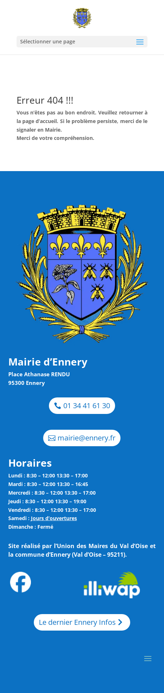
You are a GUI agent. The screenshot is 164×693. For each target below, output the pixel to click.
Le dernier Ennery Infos (77, 622)
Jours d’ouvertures (54, 518)
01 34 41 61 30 (86, 405)
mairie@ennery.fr (86, 438)
